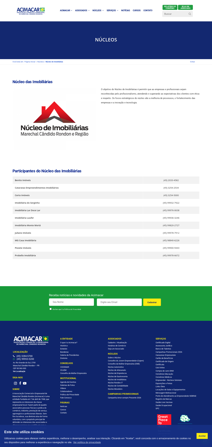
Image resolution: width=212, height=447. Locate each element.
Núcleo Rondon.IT (115, 383)
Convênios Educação (164, 374)
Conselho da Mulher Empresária (73, 373)
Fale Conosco (66, 398)
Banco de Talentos (163, 349)
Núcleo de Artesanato (117, 370)
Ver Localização (19, 371)
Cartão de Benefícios (164, 358)
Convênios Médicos (164, 377)
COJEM (63, 370)
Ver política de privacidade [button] (87, 442)
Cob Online (160, 368)
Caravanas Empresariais (166, 355)
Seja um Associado (116, 349)
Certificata (160, 364)
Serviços (112, 10)
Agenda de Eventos (68, 382)
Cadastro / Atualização (117, 342)
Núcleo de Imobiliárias (117, 379)
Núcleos (98, 10)
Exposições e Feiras (164, 383)
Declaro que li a (67, 309)
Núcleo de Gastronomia (117, 376)
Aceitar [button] (202, 436)
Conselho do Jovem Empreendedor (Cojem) (126, 361)
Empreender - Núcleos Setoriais (169, 380)
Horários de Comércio (117, 346)
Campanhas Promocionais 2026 (169, 352)
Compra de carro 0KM (165, 371)
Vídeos (63, 388)
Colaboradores (66, 391)
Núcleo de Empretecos (117, 373)
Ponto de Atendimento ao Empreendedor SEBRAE (176, 396)
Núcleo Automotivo (116, 367)
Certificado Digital (163, 342)
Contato (63, 413)
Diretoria (63, 358)
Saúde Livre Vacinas (164, 402)
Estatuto (63, 349)
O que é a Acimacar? (68, 342)
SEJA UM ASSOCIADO (185, 7)
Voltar (192, 62)
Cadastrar (152, 302)
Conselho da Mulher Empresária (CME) (124, 364)
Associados (82, 10)
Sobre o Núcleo (114, 357)
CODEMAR (64, 367)
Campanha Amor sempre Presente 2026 (124, 398)
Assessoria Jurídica (164, 346)
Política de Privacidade (72, 309)
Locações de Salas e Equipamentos (170, 389)
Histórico (64, 346)
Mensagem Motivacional (166, 393)
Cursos (136, 10)
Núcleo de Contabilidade (118, 386)
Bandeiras (64, 352)
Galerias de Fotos (67, 385)
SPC (157, 408)
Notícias (63, 406)
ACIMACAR (66, 10)
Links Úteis (160, 386)
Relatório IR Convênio (170, 7)
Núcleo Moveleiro (115, 389)
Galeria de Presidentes (69, 355)
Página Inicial (29, 62)
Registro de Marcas (164, 399)
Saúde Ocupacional (164, 405)
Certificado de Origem (165, 361)
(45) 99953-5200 (23, 359)
